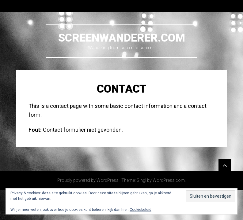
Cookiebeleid (140, 209)
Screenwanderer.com (121, 37)
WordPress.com (169, 180)
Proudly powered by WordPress (88, 180)
